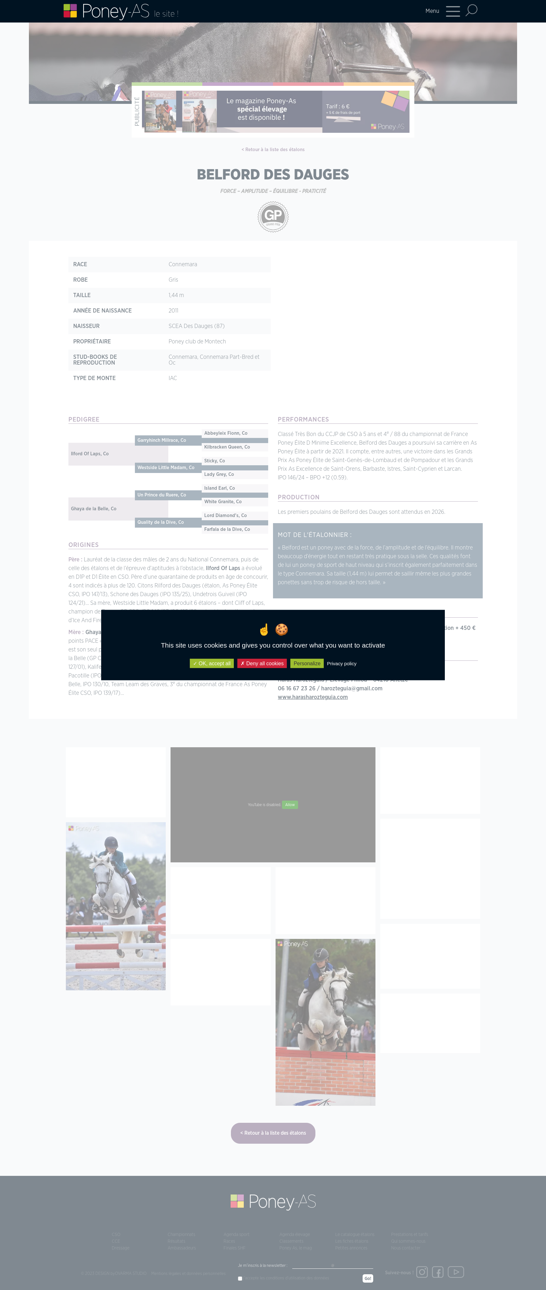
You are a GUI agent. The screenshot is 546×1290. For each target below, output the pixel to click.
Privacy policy (342, 663)
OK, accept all (212, 663)
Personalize (307, 663)
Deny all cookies (262, 663)
